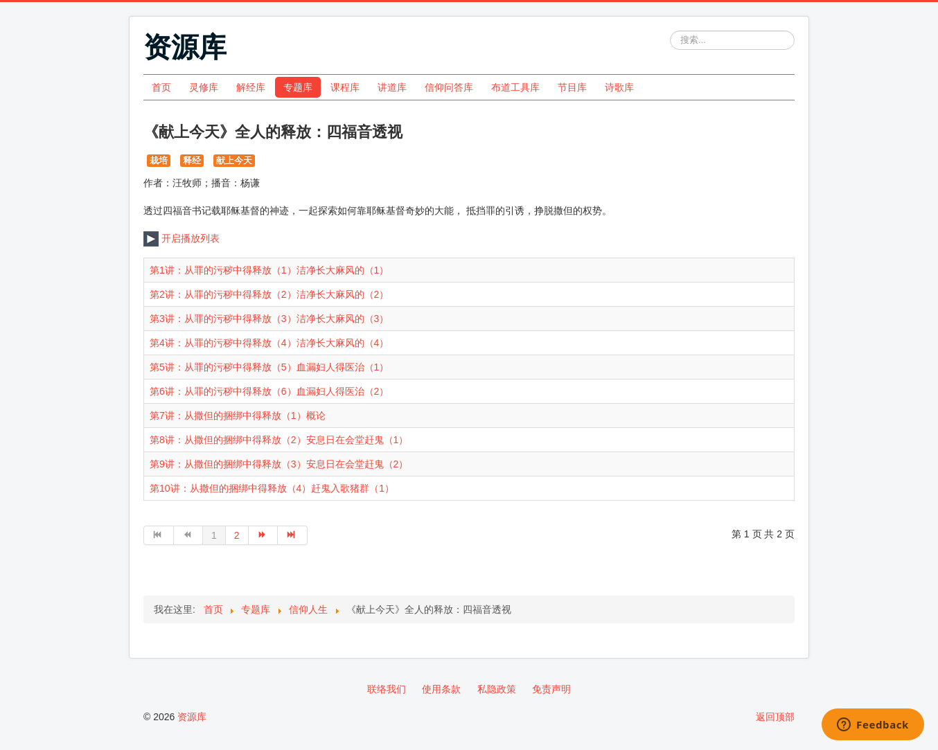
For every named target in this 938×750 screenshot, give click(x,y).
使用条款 (441, 689)
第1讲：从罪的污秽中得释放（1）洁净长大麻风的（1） (269, 270)
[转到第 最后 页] (293, 535)
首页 (161, 87)
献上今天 (234, 160)
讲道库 (392, 87)
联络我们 (386, 689)
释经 (192, 160)
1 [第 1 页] (214, 535)
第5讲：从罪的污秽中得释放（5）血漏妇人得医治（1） (269, 367)
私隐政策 (496, 689)
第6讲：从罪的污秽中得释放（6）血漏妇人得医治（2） (269, 391)
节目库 (572, 87)
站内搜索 (670, 30)
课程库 (345, 87)
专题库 (297, 87)
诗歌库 (619, 87)
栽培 (159, 160)
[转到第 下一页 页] (263, 535)
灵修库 (203, 87)
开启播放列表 (181, 238)
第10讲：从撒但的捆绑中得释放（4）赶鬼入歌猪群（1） (272, 488)
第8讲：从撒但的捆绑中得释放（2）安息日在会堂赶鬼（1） (279, 439)
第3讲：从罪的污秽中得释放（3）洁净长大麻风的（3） (269, 318)
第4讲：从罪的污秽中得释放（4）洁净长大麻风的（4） (269, 342)
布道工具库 (515, 87)
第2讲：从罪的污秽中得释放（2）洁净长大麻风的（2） (269, 294)
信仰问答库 (449, 87)
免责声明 (551, 689)
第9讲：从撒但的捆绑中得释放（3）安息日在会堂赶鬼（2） (279, 464)
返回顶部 (775, 716)
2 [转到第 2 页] (237, 535)
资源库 (191, 716)
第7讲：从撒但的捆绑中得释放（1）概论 (238, 415)
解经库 (250, 87)
